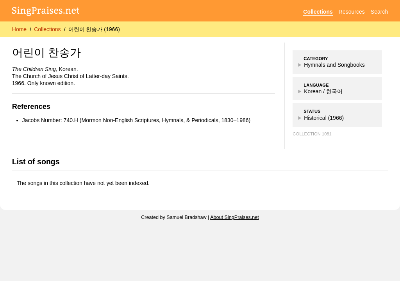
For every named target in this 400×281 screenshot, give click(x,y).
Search (379, 12)
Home (19, 29)
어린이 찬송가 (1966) (94, 29)
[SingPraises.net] (46, 12)
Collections (317, 12)
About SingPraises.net (234, 217)
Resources (352, 12)
